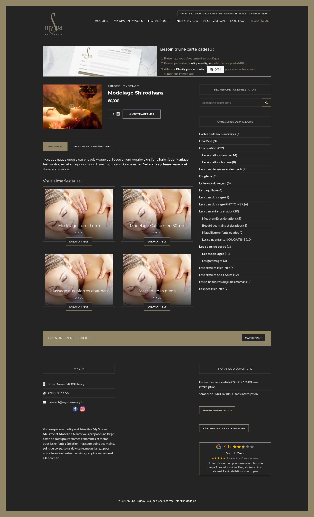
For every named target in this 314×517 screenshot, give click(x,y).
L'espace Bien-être (211, 289)
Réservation (214, 20)
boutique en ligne (199, 63)
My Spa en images (128, 20)
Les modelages (130, 86)
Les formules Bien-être (214, 268)
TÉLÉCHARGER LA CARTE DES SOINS (224, 428)
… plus (254, 471)
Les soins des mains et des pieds (220, 169)
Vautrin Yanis (235, 453)
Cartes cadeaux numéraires (217, 134)
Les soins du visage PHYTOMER (221, 204)
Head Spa (205, 141)
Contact (238, 20)
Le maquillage (208, 190)
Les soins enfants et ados (216, 211)
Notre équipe (159, 20)
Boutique (260, 20)
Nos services (187, 20)
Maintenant (253, 337)
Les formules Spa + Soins (215, 275)
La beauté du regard (212, 183)
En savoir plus (79, 241)
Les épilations (208, 148)
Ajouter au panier (141, 114)
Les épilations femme (216, 155)
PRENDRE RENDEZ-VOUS (217, 410)
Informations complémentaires (92, 146)
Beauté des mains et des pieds (222, 225)
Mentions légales (186, 501)
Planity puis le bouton (200, 69)
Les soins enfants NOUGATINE (223, 239)
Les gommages (212, 261)
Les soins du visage (212, 197)
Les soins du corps (212, 246)
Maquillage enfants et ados (220, 232)
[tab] (55, 146)
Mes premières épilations (219, 218)
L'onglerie (205, 176)
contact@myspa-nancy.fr (66, 402)
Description (55, 146)
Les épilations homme (216, 162)
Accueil (101, 20)
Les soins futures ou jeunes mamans (223, 282)
